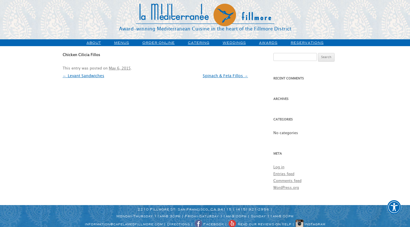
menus (121, 42)
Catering (199, 42)
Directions (178, 224)
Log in (278, 167)
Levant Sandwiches (83, 76)
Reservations (307, 42)
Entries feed (283, 174)
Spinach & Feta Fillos (225, 76)
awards (268, 42)
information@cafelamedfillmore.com (124, 224)
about (94, 42)
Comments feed (287, 181)
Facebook (209, 224)
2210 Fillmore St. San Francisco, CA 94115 (185, 209)
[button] (394, 211)
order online (158, 42)
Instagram (310, 224)
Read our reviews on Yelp (259, 224)
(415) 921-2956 (252, 209)
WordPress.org (286, 188)
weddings (234, 42)
